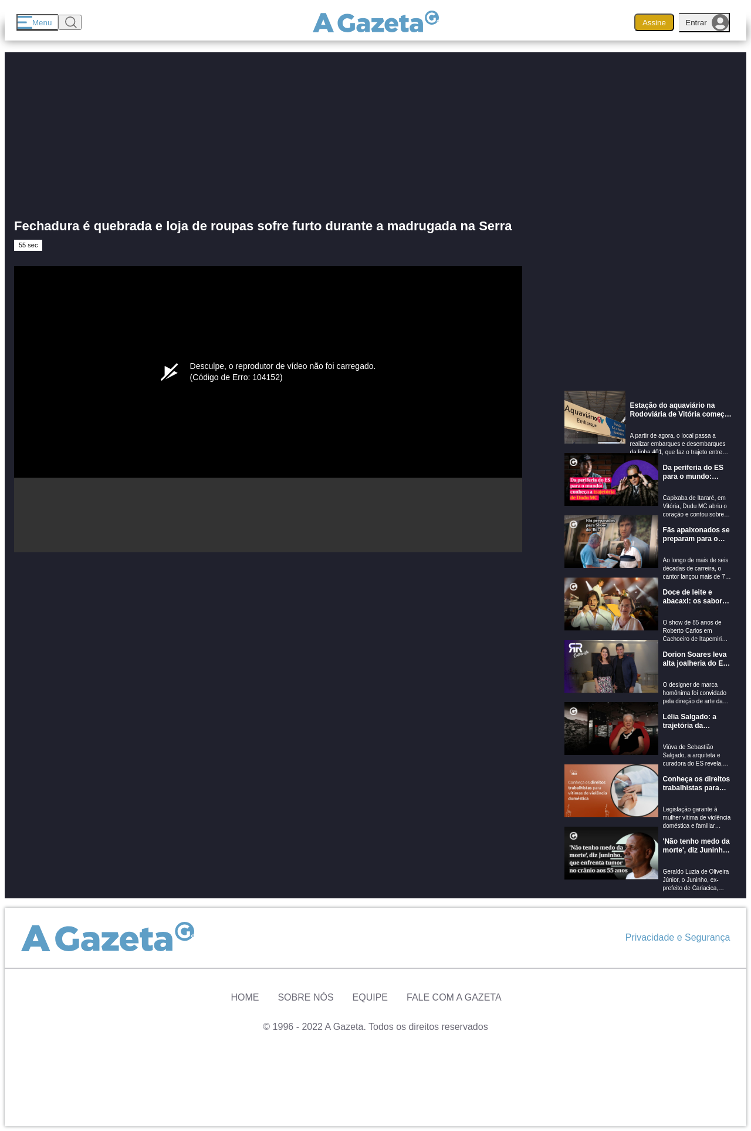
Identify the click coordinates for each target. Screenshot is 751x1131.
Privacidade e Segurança (677, 937)
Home (245, 997)
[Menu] (37, 22)
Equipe (370, 997)
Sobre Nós (305, 997)
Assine (654, 22)
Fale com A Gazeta (454, 997)
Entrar (707, 22)
